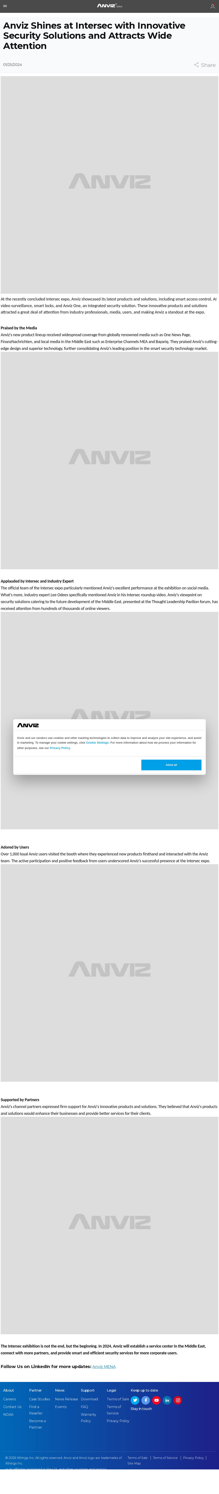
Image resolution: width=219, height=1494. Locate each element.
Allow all (171, 764)
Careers (9, 1424)
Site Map (134, 1489)
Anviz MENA (103, 1386)
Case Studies (39, 1424)
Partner (35, 1416)
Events (60, 1432)
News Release (66, 1424)
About (8, 1416)
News (60, 1416)
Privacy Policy (60, 748)
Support (88, 1416)
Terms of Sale (118, 1424)
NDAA (8, 1440)
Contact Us (12, 1432)
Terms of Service (166, 1483)
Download (89, 1424)
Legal (111, 1416)
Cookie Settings (97, 742)
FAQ (84, 1432)
